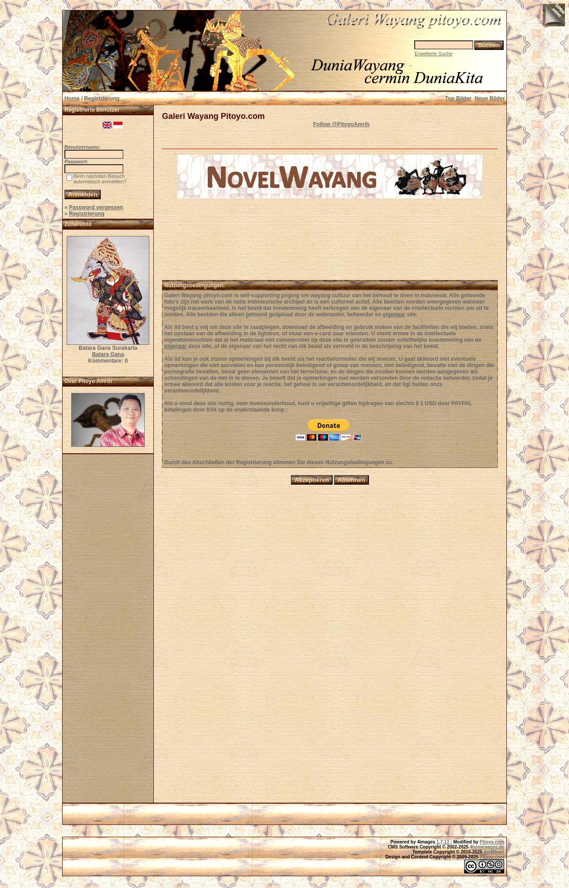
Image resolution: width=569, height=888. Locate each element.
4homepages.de (487, 846)
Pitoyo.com (492, 841)
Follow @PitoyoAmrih (341, 124)
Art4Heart (493, 851)
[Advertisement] (108, 631)
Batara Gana (108, 354)
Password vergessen (96, 207)
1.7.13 (442, 841)
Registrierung (86, 214)
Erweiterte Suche (433, 53)
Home (71, 98)
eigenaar (394, 314)
